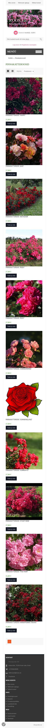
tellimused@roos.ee (15, 673)
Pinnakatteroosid (20, 58)
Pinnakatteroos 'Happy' (15, 115)
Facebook (12, 676)
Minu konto (11, 3)
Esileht (10, 58)
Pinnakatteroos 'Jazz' (15, 166)
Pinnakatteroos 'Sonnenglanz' (19, 420)
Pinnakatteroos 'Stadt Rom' (17, 521)
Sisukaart (10, 718)
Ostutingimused (12, 696)
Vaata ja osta (11, 123)
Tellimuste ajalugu (23, 3)
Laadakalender (12, 704)
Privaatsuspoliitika (13, 701)
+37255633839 (13, 669)
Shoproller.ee (38, 725)
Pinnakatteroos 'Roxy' (15, 318)
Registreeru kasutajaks (29, 45)
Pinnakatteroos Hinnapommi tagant (21, 622)
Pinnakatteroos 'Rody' (15, 267)
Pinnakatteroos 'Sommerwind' (18, 369)
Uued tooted (11, 716)
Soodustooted (11, 713)
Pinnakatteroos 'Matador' (17, 217)
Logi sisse (16, 45)
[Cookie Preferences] (3, 724)
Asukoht (10, 699)
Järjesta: (19, 71)
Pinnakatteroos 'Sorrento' (17, 470)
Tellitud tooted (36, 3)
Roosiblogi (10, 706)
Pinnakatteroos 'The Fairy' (17, 572)
